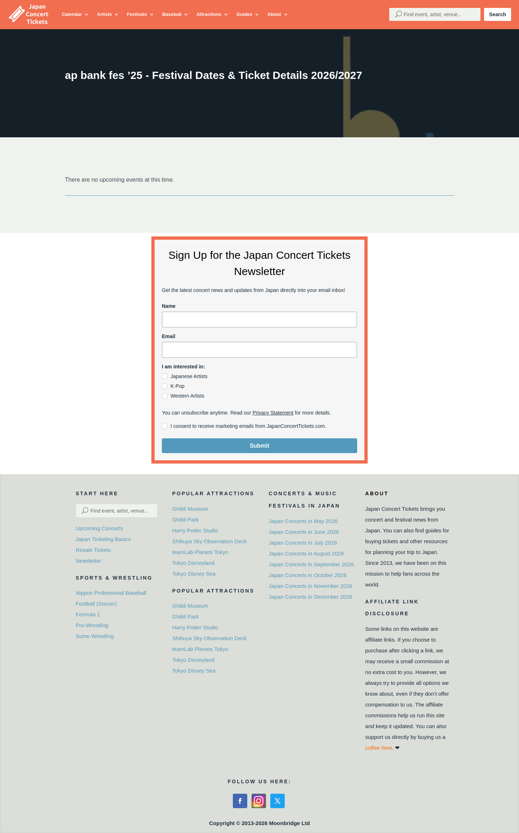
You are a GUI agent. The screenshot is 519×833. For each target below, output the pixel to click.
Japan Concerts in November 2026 (310, 586)
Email (168, 336)
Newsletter (88, 561)
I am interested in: (183, 366)
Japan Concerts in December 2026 (310, 597)
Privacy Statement (273, 413)
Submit (259, 446)
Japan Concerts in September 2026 (311, 564)
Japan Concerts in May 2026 (303, 521)
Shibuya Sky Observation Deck (209, 541)
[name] (259, 319)
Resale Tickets (93, 550)
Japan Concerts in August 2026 (306, 553)
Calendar (72, 14)
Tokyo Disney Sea (194, 574)
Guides (244, 14)
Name (169, 306)
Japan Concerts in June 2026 (304, 532)
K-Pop (177, 386)
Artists (104, 14)
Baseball (171, 14)
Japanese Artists (189, 376)
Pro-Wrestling (92, 625)
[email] (259, 350)
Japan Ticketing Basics (103, 539)
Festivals (137, 14)
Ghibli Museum (190, 509)
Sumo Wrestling (95, 636)
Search (497, 14)
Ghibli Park (185, 520)
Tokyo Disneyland (193, 563)
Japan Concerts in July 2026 (303, 543)
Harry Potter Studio (195, 530)
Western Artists (187, 396)
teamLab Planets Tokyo (200, 552)
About (274, 14)
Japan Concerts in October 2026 (308, 575)
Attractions (208, 14)
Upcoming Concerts (99, 528)
